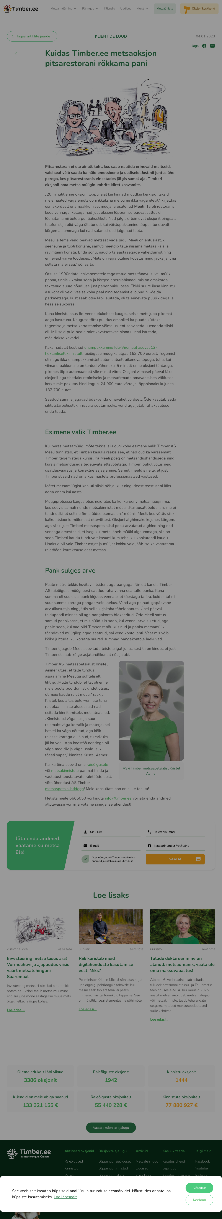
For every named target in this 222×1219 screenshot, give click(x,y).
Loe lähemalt (65, 1197)
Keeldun (199, 1200)
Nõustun (199, 1187)
